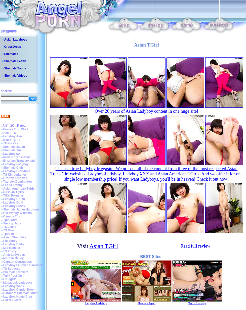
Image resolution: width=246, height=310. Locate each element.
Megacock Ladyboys (17, 282)
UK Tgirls (9, 279)
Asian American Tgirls (19, 188)
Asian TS (9, 133)
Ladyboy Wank (13, 286)
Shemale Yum (13, 150)
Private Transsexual (17, 157)
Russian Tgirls (13, 192)
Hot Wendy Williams (17, 213)
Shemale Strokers (15, 272)
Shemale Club (13, 167)
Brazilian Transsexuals (19, 160)
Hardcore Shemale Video (20, 293)
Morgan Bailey (13, 258)
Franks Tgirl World (16, 129)
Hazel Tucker (12, 300)
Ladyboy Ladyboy (16, 164)
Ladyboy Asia (13, 136)
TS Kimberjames (15, 174)
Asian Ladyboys (15, 39)
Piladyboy (10, 241)
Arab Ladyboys (14, 255)
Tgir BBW (10, 220)
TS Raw (8, 230)
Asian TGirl (103, 246)
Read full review (195, 246)
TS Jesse (9, 227)
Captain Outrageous (17, 261)
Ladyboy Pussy (14, 206)
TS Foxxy (9, 251)
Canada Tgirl (12, 216)
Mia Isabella (11, 248)
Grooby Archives (15, 178)
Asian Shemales (14, 237)
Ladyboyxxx (11, 153)
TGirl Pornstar (13, 195)
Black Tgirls (11, 140)
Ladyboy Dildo (13, 244)
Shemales (11, 54)
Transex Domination (17, 181)
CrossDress (12, 47)
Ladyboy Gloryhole (16, 171)
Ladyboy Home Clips (18, 296)
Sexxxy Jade (12, 223)
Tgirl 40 (8, 234)
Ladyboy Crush (14, 199)
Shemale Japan (14, 147)
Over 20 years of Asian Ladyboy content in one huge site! (146, 111)
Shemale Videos (15, 75)
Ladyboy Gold (13, 202)
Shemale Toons (15, 68)
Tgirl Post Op (12, 275)
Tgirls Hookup (197, 303)
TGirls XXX (11, 143)
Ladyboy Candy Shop (18, 289)
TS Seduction (12, 268)
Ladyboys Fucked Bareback (23, 265)
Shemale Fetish (15, 61)
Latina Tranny (13, 185)
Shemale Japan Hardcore (21, 209)
